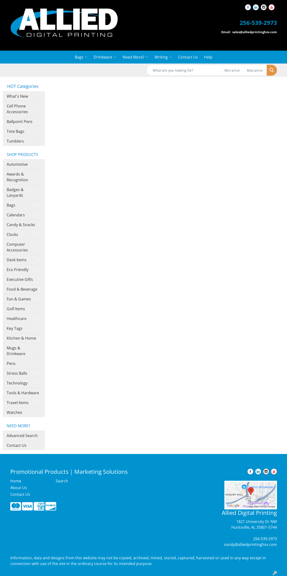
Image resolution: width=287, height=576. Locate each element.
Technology (17, 383)
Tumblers (15, 141)
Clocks (12, 234)
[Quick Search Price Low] (233, 70)
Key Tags (14, 328)
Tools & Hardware (23, 392)
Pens (11, 363)
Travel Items (18, 402)
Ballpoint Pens (19, 121)
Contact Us (188, 57)
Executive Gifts (20, 279)
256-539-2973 (265, 538)
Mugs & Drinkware (16, 350)
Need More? (135, 57)
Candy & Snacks (21, 224)
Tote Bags (15, 131)
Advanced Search (22, 435)
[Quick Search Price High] (255, 70)
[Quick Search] (184, 70)
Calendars (16, 215)
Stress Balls (17, 373)
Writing (163, 57)
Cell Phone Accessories (17, 108)
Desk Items (17, 259)
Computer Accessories (17, 247)
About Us (18, 487)
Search (62, 481)
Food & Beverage (22, 289)
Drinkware (105, 57)
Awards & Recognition (17, 176)
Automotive (17, 164)
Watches (14, 412)
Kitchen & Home (21, 338)
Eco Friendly (17, 269)
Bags (81, 57)
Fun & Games (19, 299)
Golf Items (16, 308)
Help (208, 57)
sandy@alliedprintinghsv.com (250, 544)
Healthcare (17, 318)
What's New (17, 96)
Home (15, 481)
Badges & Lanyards (15, 192)
